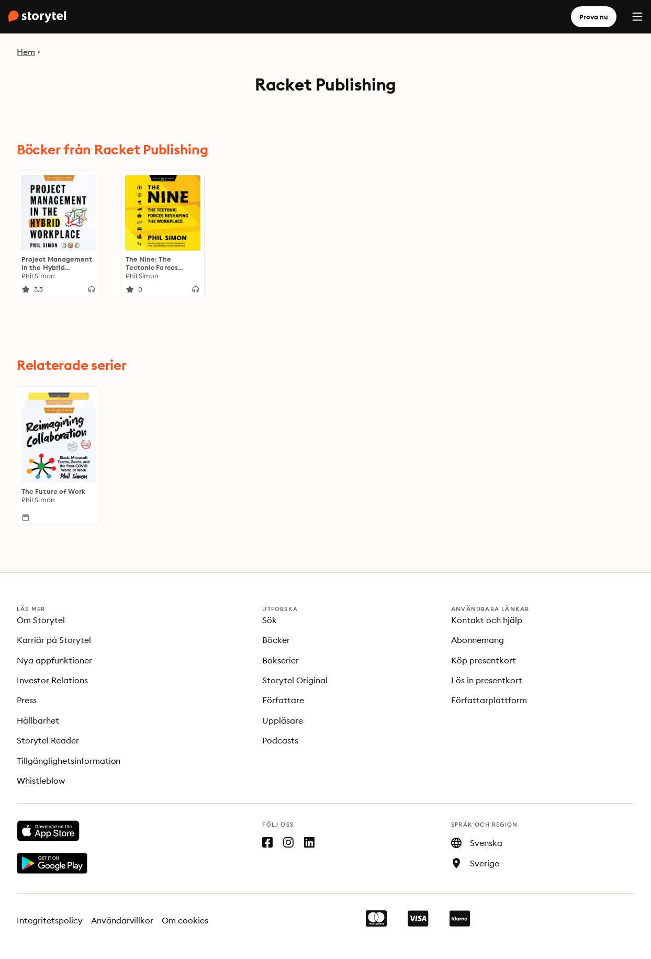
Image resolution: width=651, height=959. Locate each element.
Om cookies (185, 920)
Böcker (276, 640)
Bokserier (280, 660)
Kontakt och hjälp (486, 620)
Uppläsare (282, 720)
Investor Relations (52, 680)
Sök (269, 620)
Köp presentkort (483, 660)
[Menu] (637, 17)
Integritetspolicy (50, 920)
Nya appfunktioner (54, 660)
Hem (26, 52)
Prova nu (593, 17)
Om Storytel (41, 620)
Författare (283, 700)
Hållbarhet (38, 720)
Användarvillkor (122, 920)
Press (27, 700)
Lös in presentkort (486, 680)
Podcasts (280, 740)
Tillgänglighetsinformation (68, 760)
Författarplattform (489, 700)
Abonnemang (477, 640)
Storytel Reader (48, 740)
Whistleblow (41, 780)
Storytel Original (295, 680)
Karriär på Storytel (54, 640)
